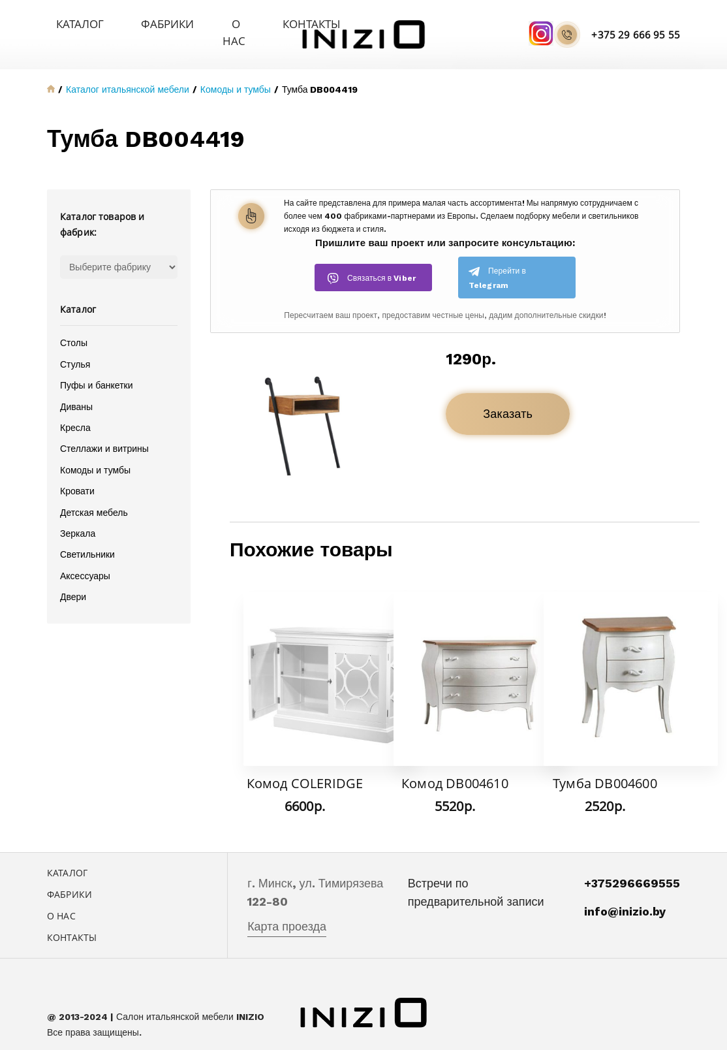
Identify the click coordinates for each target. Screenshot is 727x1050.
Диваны (76, 389)
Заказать (508, 397)
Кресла (75, 410)
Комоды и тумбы (95, 452)
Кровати (77, 473)
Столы (73, 326)
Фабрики (128, 23)
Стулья (75, 347)
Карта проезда (286, 908)
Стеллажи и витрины (104, 431)
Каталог (67, 23)
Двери (73, 579)
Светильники (87, 537)
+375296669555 (632, 865)
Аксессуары (85, 558)
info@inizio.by (625, 894)
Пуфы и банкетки (96, 367)
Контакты (242, 23)
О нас (184, 23)
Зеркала (77, 516)
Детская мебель (94, 495)
